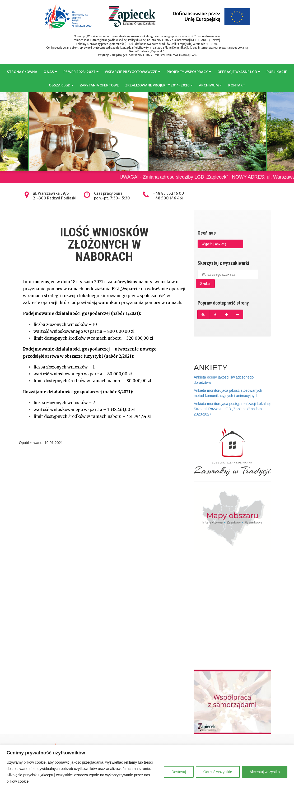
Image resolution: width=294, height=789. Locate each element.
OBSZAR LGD (61, 85)
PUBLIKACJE (277, 71)
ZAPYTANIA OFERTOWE (99, 85)
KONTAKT (236, 85)
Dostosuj (178, 772)
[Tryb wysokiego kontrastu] (203, 314)
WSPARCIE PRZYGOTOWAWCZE (132, 71)
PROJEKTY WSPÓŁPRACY (189, 71)
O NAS (50, 71)
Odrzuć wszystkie (217, 772)
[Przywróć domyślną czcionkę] (215, 314)
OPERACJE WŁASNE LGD (238, 71)
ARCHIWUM (210, 85)
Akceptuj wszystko (265, 772)
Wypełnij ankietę (214, 244)
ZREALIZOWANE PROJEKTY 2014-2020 (159, 85)
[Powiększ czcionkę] (226, 314)
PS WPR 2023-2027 (81, 71)
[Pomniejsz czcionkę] (237, 314)
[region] (147, 767)
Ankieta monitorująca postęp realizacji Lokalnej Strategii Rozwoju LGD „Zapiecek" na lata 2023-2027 (232, 408)
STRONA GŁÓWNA (22, 71)
